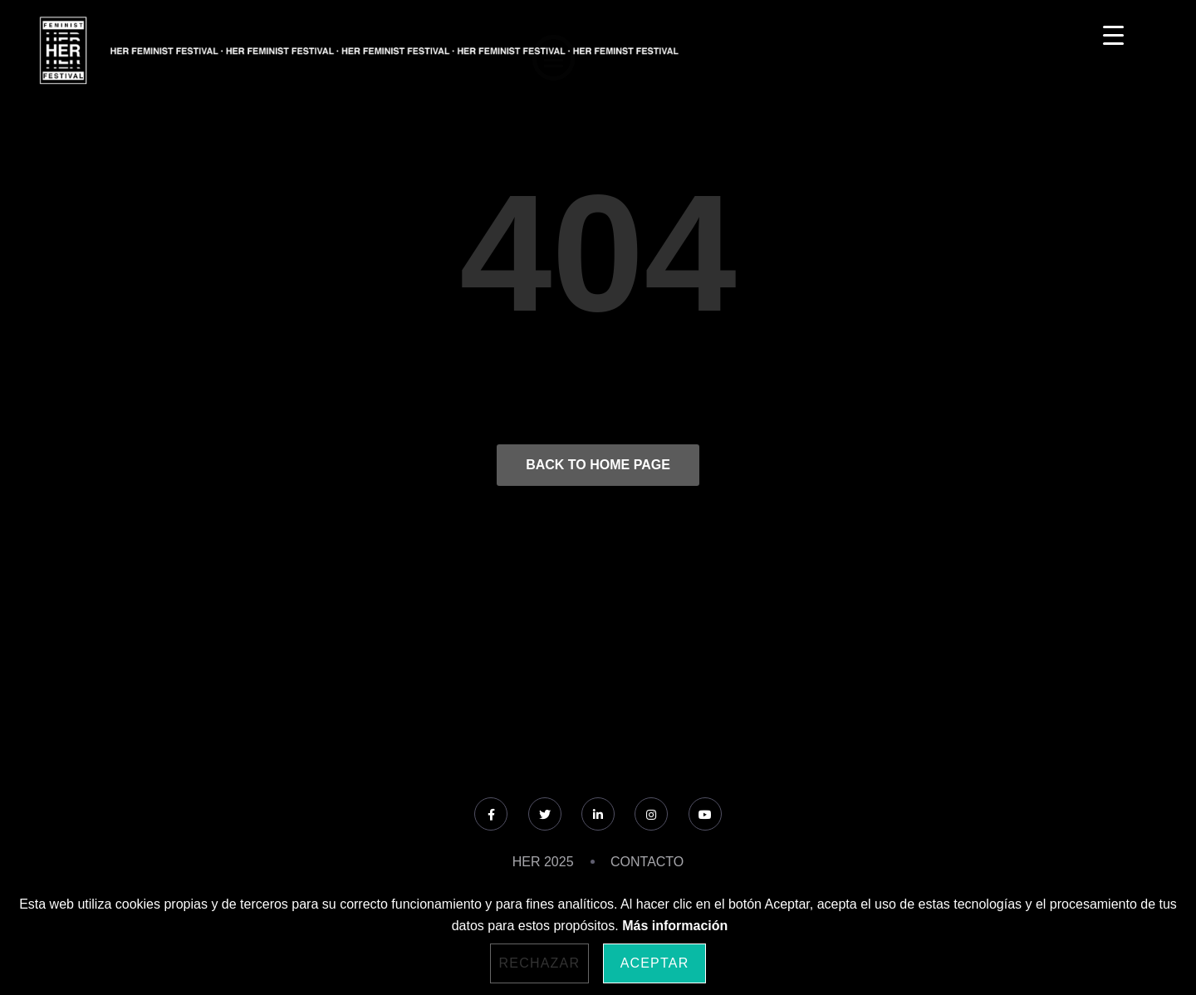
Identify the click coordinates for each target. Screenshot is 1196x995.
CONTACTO (647, 862)
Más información (675, 926)
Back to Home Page (598, 465)
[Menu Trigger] (1113, 35)
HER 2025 (543, 862)
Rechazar (540, 963)
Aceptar (654, 963)
